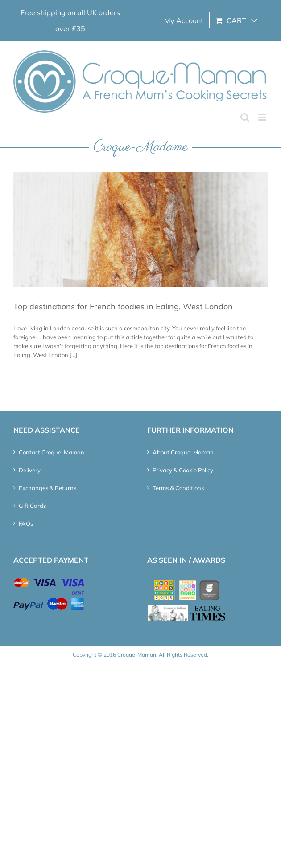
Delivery (30, 470)
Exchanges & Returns (47, 487)
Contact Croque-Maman (51, 452)
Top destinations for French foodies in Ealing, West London (123, 306)
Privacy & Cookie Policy (183, 470)
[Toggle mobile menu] (263, 117)
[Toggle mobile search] (244, 117)
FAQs (26, 523)
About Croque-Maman (183, 452)
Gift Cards (32, 505)
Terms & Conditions (178, 487)
